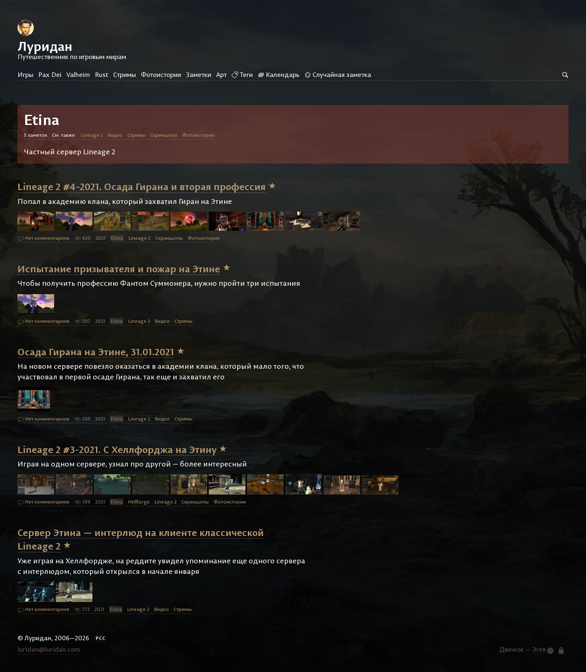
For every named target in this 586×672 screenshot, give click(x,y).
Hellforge (139, 502)
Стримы (124, 74)
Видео (115, 135)
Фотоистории (161, 74)
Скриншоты (163, 135)
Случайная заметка (337, 74)
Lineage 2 (92, 135)
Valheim (78, 74)
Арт (221, 74)
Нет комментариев (43, 238)
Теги (242, 74)
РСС (100, 638)
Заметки (198, 74)
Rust (101, 74)
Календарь (279, 74)
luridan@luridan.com (48, 649)
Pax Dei (49, 74)
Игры (25, 74)
